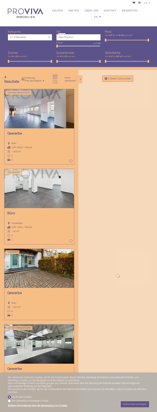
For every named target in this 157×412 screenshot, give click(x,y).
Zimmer (13, 53)
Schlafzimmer (65, 53)
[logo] (25, 13)
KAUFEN (57, 10)
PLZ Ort (62, 34)
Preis (108, 31)
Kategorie (14, 31)
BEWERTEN (129, 10)
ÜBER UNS (91, 10)
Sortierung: (29, 78)
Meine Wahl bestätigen (135, 404)
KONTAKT (110, 10)
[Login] (139, 3)
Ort (58, 31)
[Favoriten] (134, 3)
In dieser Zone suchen (118, 78)
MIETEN (74, 10)
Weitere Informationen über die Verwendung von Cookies (37, 405)
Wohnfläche (112, 53)
